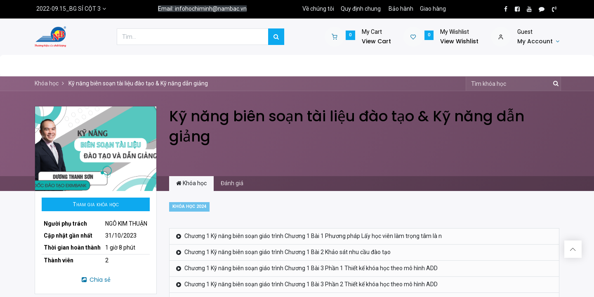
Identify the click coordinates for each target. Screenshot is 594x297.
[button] (96, 205)
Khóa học (47, 83)
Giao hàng (433, 8)
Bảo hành (401, 8)
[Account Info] (538, 42)
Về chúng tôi (318, 8)
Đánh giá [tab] (232, 183)
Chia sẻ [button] (95, 280)
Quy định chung (361, 8)
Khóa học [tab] (191, 183)
